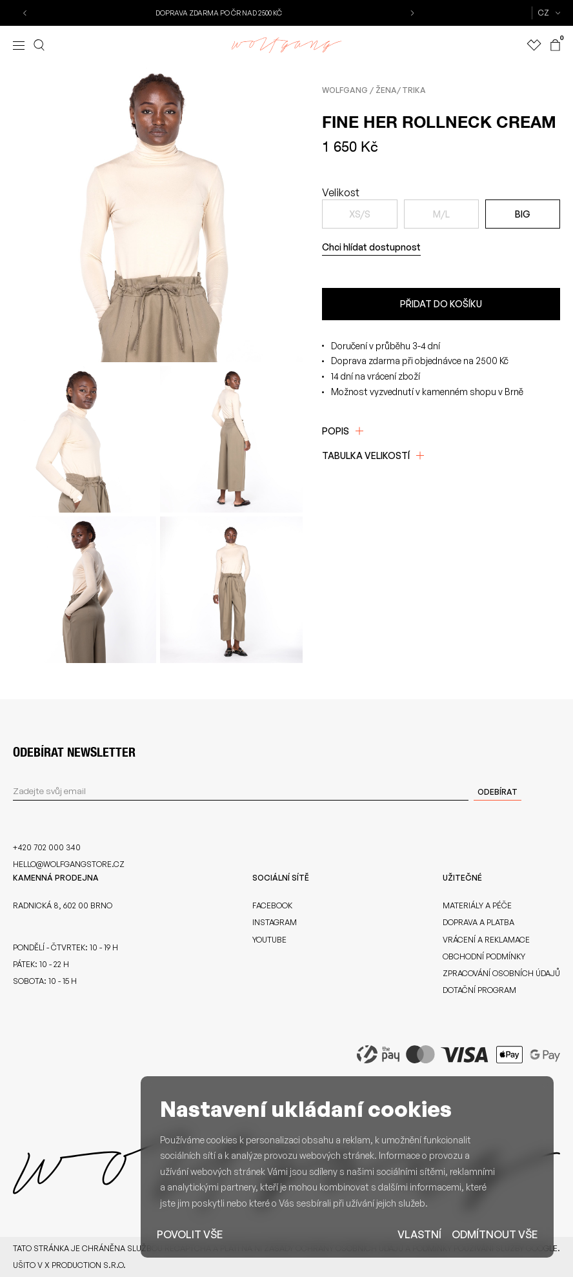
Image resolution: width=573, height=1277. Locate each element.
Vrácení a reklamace (486, 940)
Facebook (272, 905)
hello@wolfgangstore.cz (69, 864)
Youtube (269, 940)
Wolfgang (345, 90)
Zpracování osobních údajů (501, 973)
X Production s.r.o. (85, 1265)
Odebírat (498, 792)
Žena (386, 90)
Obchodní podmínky (484, 956)
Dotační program (479, 990)
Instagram (274, 922)
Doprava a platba (478, 922)
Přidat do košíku (441, 303)
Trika (414, 90)
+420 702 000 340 (47, 847)
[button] (26, 13)
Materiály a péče (477, 905)
